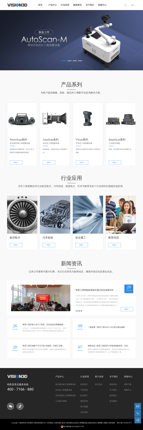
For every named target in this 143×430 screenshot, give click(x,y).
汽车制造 (84, 398)
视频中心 (127, 398)
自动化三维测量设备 (63, 398)
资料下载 (127, 393)
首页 (40, 5)
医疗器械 (84, 415)
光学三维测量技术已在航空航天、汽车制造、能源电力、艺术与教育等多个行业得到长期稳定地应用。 (71, 188)
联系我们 (113, 404)
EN (132, 5)
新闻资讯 (77, 5)
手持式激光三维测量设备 (65, 404)
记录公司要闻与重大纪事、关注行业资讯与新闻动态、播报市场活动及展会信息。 (71, 273)
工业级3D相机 (61, 410)
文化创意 (84, 421)
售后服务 (113, 410)
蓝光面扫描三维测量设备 (65, 393)
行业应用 (65, 5)
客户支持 (99, 385)
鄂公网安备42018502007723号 (72, 427)
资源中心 (102, 5)
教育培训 (84, 410)
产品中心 (52, 5)
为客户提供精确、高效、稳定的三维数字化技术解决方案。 (71, 92)
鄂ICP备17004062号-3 (124, 424)
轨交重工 (84, 404)
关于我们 (90, 5)
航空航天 (84, 393)
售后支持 (98, 393)
